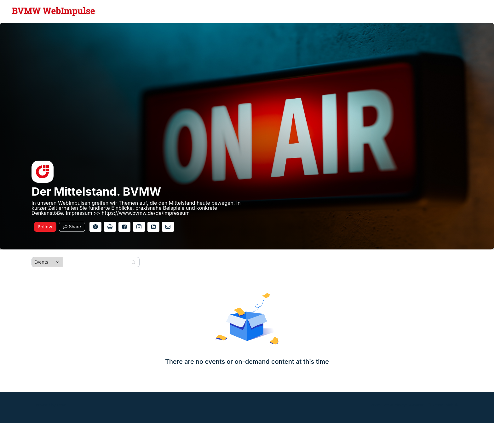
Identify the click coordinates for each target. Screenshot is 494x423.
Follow (45, 227)
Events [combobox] (41, 262)
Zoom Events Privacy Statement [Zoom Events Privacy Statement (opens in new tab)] (397, 405)
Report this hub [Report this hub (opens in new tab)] (442, 405)
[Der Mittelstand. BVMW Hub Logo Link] (53, 11)
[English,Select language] (471, 11)
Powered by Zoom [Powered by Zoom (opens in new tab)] (51, 405)
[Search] (97, 262)
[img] (43, 172)
